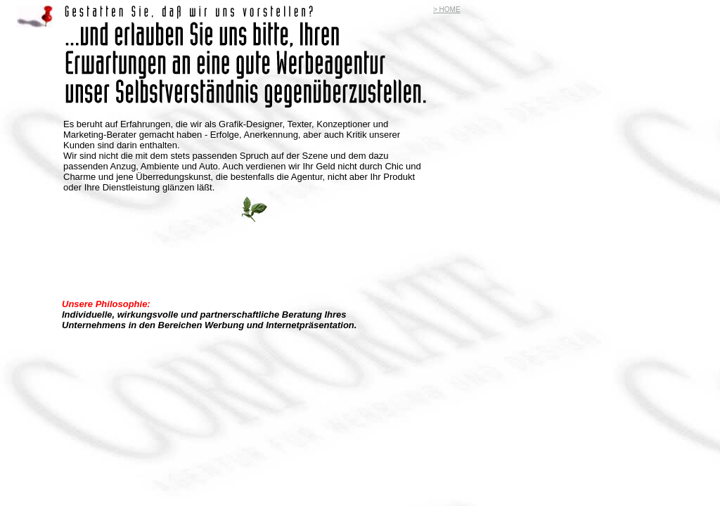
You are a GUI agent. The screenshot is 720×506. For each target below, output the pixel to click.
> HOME (447, 9)
